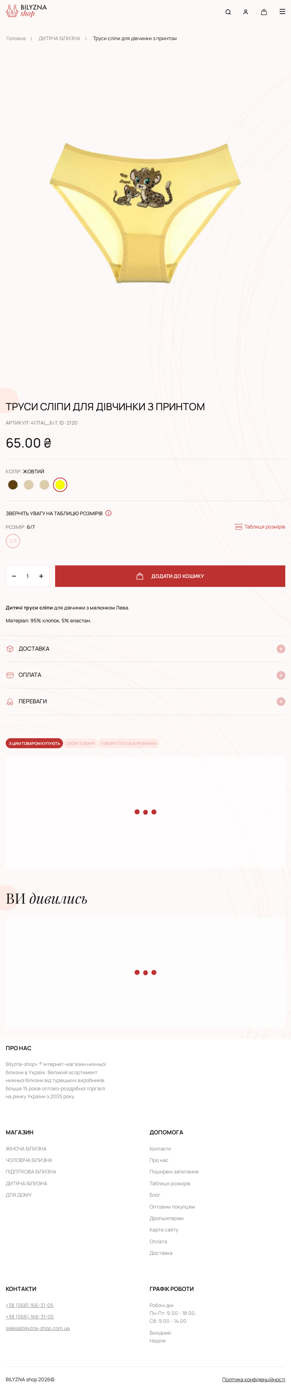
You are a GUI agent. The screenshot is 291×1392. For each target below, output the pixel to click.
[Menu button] (282, 11)
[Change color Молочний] (28, 485)
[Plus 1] (14, 576)
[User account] (245, 11)
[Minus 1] (41, 576)
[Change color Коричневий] (13, 485)
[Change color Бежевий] (44, 485)
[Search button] (228, 11)
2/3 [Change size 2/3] (13, 540)
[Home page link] (26, 11)
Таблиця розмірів (259, 526)
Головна (16, 38)
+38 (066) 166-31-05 (30, 1316)
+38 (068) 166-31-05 (29, 1305)
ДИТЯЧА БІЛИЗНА (59, 38)
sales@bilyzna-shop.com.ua (38, 1328)
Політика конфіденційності (253, 1379)
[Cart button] (264, 11)
